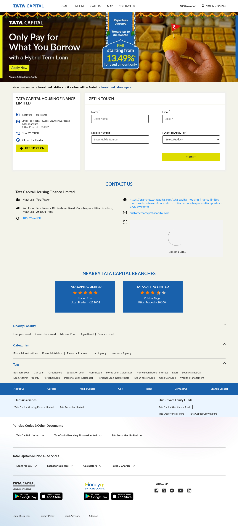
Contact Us (181, 388)
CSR (120, 388)
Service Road (106, 334)
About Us (19, 388)
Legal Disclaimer (21, 515)
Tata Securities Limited (72, 407)
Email (166, 112)
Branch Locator (219, 388)
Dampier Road (22, 334)
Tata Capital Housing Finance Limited (34, 407)
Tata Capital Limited (85, 286)
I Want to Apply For (174, 132)
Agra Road (87, 334)
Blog (149, 388)
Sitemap (93, 515)
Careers (51, 388)
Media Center (87, 388)
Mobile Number (101, 132)
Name (95, 112)
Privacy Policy (47, 515)
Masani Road (68, 334)
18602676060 (30, 132)
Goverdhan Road (45, 334)
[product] (191, 139)
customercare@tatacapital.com (149, 213)
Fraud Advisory (72, 515)
